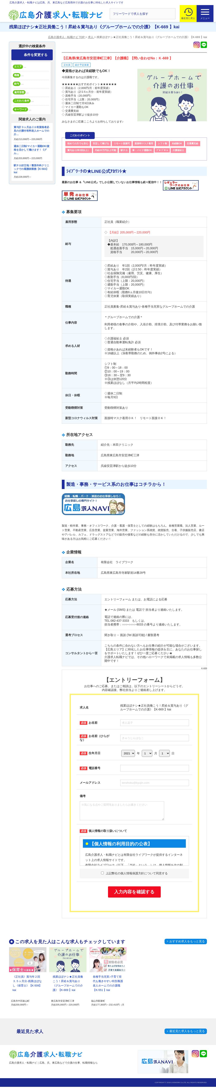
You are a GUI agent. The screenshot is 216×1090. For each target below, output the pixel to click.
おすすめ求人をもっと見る (187, 944)
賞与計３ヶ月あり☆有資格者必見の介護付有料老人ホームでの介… (31, 131)
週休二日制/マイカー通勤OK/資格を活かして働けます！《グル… (31, 150)
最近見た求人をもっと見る (187, 1034)
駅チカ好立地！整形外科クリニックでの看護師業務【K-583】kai (31, 169)
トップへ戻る (203, 1052)
